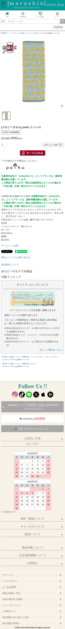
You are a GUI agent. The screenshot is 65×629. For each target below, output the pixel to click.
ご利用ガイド (9, 611)
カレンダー (32, 443)
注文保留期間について (32, 555)
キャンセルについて (33, 526)
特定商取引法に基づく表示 (15, 617)
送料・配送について (33, 518)
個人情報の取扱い (11, 623)
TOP (7, 14)
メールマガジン (10, 581)
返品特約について (10, 264)
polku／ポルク (26, 33)
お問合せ (32, 563)
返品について (33, 534)
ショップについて (11, 605)
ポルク (33, 364)
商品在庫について (32, 547)
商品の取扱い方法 (11, 593)
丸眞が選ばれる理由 (12, 599)
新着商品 (23, 14)
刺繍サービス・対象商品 (19, 357)
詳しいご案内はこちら (51, 349)
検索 (62, 21)
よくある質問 (9, 587)
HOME (3, 33)
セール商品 (40, 14)
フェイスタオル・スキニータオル (44, 357)
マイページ (7, 575)
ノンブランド (13, 33)
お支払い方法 (33, 438)
